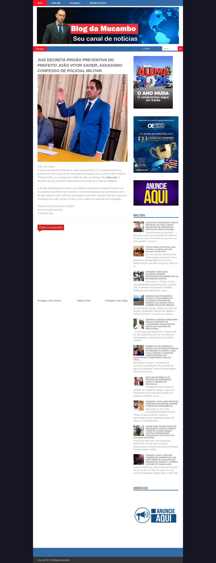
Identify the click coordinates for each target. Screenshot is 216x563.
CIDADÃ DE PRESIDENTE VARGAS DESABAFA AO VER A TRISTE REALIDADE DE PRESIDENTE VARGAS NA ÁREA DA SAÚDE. (162, 226)
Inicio (40, 3)
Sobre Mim (55, 3)
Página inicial (83, 300)
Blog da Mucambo (62, 560)
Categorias (75, 3)
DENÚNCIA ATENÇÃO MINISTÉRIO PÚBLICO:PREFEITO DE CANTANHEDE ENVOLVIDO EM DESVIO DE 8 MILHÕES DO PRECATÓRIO (162, 324)
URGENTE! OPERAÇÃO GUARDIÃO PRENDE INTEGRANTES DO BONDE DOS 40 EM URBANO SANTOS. (162, 275)
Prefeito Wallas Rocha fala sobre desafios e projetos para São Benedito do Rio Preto (161, 249)
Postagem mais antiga (116, 300)
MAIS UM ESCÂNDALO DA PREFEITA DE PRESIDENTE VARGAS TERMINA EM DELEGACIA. (158, 380)
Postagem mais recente (49, 300)
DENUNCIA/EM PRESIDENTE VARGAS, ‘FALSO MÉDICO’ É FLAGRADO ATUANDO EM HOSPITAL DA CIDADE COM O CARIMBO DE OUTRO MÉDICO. (160, 300)
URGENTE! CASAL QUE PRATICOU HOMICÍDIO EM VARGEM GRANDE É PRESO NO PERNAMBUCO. (162, 403)
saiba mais (111, 177)
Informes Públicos (98, 3)
